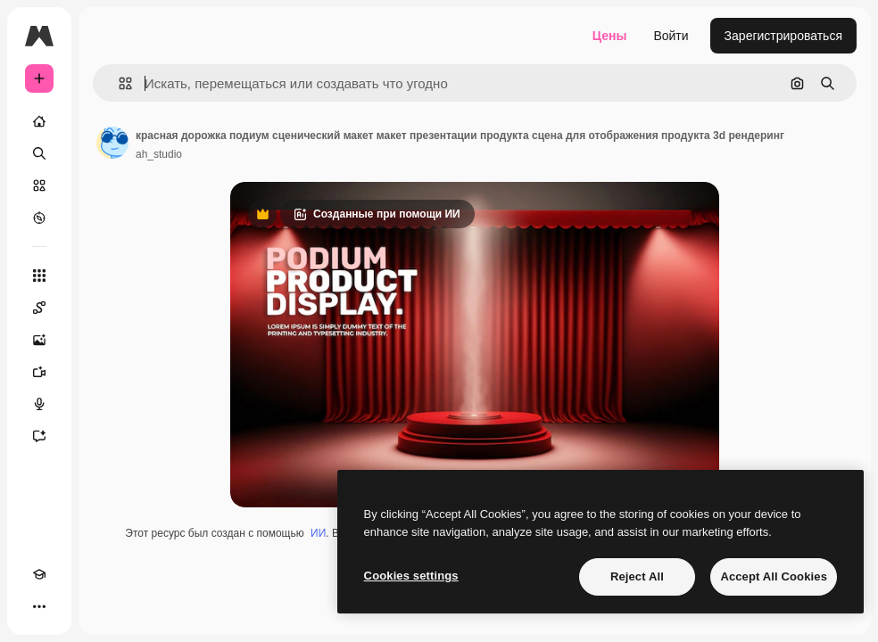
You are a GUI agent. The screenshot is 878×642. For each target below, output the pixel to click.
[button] (118, 83)
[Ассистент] (39, 436)
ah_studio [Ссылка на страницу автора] (159, 154)
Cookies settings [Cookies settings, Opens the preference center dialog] (411, 575)
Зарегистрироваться (783, 36)
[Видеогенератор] (39, 372)
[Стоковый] (39, 185)
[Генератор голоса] (39, 404)
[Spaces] (39, 307)
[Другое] (39, 606)
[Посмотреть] (39, 217)
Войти (670, 36)
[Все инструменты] (39, 275)
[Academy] (39, 574)
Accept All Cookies (773, 576)
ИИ (318, 533)
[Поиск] (39, 153)
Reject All (637, 576)
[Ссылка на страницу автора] (112, 143)
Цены (609, 36)
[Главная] (39, 121)
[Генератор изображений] (39, 339)
